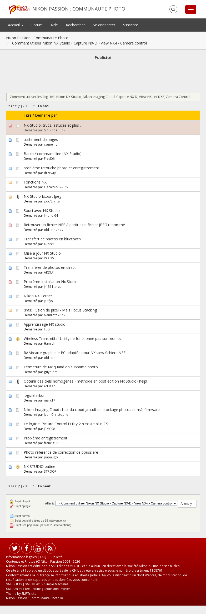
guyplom (50, 372)
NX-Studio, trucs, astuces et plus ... (53, 125)
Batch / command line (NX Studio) (53, 153)
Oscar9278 (52, 187)
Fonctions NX (35, 182)
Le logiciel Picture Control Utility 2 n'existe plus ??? (66, 423)
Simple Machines (56, 584)
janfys (48, 301)
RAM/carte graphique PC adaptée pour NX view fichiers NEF (74, 352)
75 (34, 106)
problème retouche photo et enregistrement (61, 167)
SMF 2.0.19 (14, 584)
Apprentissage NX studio (45, 324)
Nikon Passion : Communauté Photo (78, 9)
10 (62, 130)
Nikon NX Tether (38, 295)
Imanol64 (51, 215)
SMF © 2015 (34, 584)
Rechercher (75, 24)
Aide (54, 24)
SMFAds (12, 589)
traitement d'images (41, 139)
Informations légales (21, 557)
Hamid (49, 343)
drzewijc (50, 173)
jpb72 (48, 201)
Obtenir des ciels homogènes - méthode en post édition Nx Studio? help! (85, 381)
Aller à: (49, 503)
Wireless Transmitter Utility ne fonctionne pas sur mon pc (73, 338)
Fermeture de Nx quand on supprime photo (61, 366)
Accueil (15, 24)
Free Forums (32, 589)
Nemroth (50, 315)
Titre (28, 115)
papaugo (51, 457)
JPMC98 (49, 429)
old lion (49, 229)
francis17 (51, 443)
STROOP (50, 471)
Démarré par (46, 115)
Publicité (56, 557)
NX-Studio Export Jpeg (42, 196)
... (30, 106)
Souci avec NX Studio (42, 210)
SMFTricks (29, 593)
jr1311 (48, 286)
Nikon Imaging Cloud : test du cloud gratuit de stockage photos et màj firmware (92, 409)
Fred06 (49, 158)
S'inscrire (130, 24)
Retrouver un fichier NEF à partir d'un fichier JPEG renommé (74, 224)
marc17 (49, 400)
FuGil (47, 329)
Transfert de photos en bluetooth (52, 238)
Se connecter (104, 24)
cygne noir (52, 144)
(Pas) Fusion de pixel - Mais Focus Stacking (60, 310)
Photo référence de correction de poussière (61, 452)
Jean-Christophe (56, 414)
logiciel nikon (35, 395)
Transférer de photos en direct (50, 267)
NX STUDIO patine (39, 466)
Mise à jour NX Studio (42, 253)
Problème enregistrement (45, 437)
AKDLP (49, 272)
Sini (46, 130)
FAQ (43, 557)
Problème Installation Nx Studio (51, 281)
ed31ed (50, 386)
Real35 (49, 258)
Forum (37, 24)
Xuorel (49, 244)
